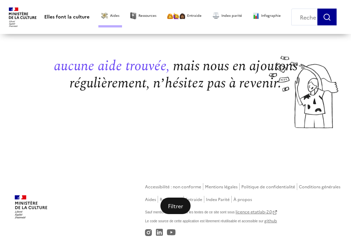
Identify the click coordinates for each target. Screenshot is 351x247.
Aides (150, 199)
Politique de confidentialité (268, 186)
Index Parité (218, 199)
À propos (242, 199)
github (270, 220)
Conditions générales (319, 186)
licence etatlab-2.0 (253, 211)
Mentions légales (221, 186)
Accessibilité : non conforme (173, 186)
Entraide (193, 199)
